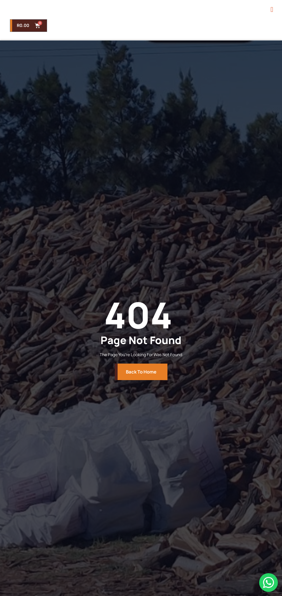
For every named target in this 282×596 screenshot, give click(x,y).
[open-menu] (271, 16)
